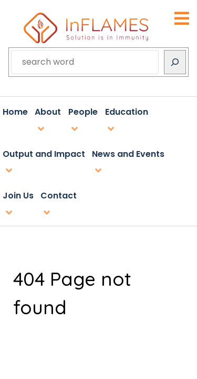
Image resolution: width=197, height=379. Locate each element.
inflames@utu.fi (98, 246)
